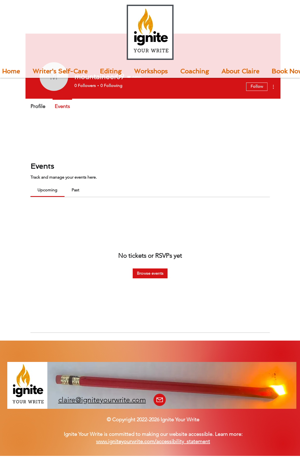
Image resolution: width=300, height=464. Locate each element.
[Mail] (160, 400)
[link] (47, 189)
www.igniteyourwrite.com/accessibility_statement (153, 441)
